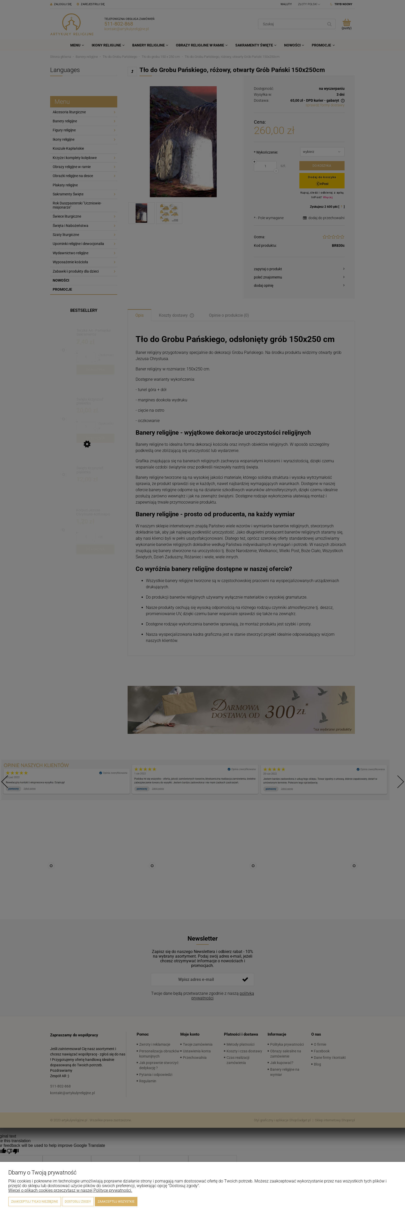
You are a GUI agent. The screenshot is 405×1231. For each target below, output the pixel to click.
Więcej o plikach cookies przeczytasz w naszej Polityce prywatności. (70, 1190)
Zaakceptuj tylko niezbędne (34, 1201)
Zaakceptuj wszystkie (116, 1201)
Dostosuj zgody (78, 1201)
